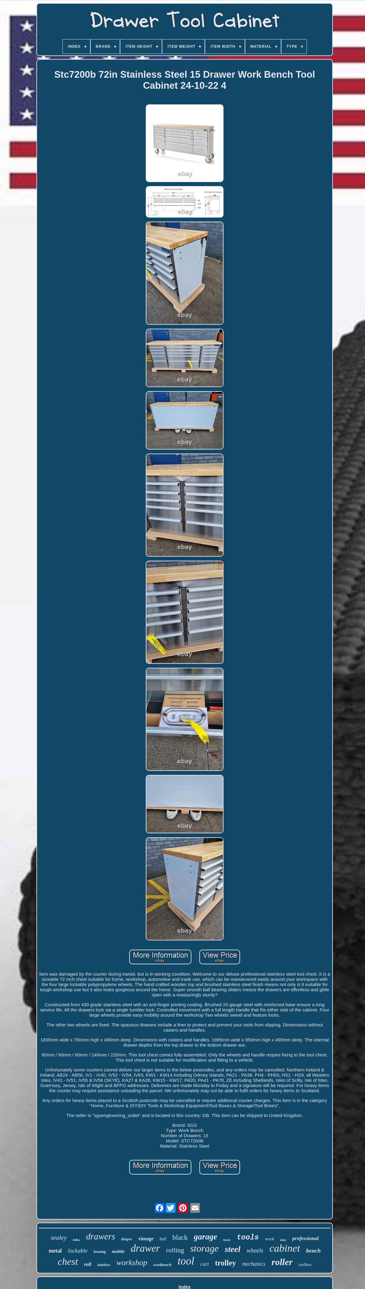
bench (313, 1250)
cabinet (284, 1248)
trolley (225, 1263)
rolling (175, 1250)
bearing (100, 1252)
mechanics (253, 1264)
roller (282, 1262)
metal (55, 1251)
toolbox (305, 1264)
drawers (100, 1236)
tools (248, 1237)
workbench (162, 1264)
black (180, 1237)
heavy (227, 1240)
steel (232, 1249)
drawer (145, 1248)
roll (87, 1264)
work (269, 1238)
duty (283, 1240)
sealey (58, 1237)
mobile (118, 1251)
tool (186, 1261)
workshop (131, 1262)
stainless (103, 1265)
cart (205, 1264)
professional (305, 1238)
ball (163, 1239)
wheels (254, 1250)
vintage (145, 1238)
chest (68, 1261)
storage (204, 1248)
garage (205, 1236)
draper (126, 1239)
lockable (78, 1250)
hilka (76, 1240)
